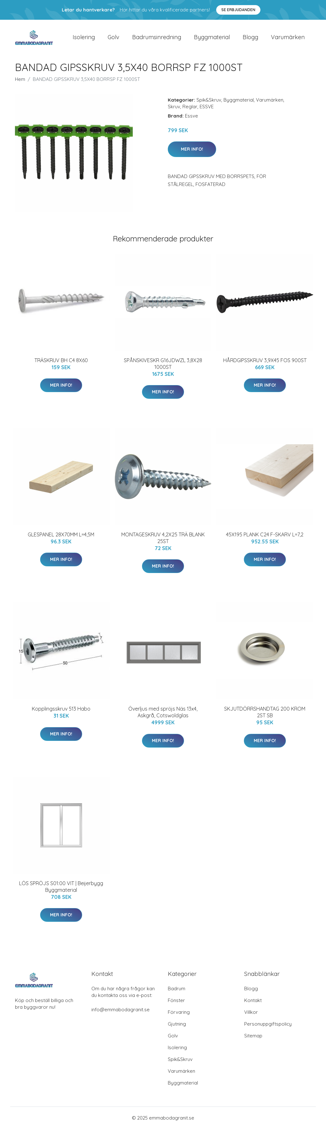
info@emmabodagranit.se (120, 1013)
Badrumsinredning (156, 38)
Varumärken (288, 38)
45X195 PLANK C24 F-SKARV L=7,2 (264, 537)
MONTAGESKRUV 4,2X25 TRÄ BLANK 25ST (163, 541)
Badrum (176, 992)
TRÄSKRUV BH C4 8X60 (61, 363)
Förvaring (179, 1015)
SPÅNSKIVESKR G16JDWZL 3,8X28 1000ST (163, 366)
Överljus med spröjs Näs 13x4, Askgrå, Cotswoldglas (162, 715)
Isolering (84, 38)
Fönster (176, 1003)
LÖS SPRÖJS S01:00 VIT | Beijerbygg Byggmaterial (61, 889)
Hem (20, 82)
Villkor (251, 1015)
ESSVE (207, 110)
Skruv (174, 110)
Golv (113, 38)
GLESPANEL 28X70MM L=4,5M (61, 537)
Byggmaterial (212, 38)
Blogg (250, 38)
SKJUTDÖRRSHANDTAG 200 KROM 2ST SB (264, 715)
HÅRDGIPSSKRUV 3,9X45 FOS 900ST (265, 363)
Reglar (189, 110)
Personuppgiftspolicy (268, 1027)
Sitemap (253, 1039)
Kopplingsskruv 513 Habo (61, 712)
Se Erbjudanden (238, 9)
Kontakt (253, 1003)
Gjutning (177, 1027)
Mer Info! (192, 152)
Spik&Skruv (208, 103)
